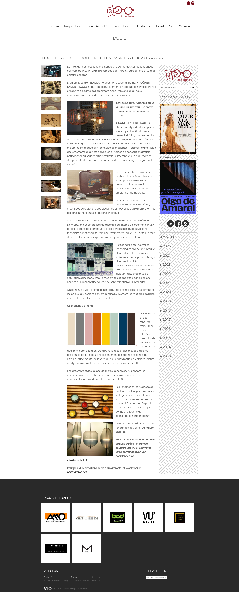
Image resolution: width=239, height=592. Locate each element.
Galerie (184, 26)
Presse (74, 577)
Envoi (191, 88)
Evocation (121, 26)
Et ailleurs (143, 26)
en (192, 3)
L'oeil (160, 26)
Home (54, 26)
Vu (171, 26)
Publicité (48, 577)
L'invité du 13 (97, 26)
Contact (96, 577)
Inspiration (72, 26)
